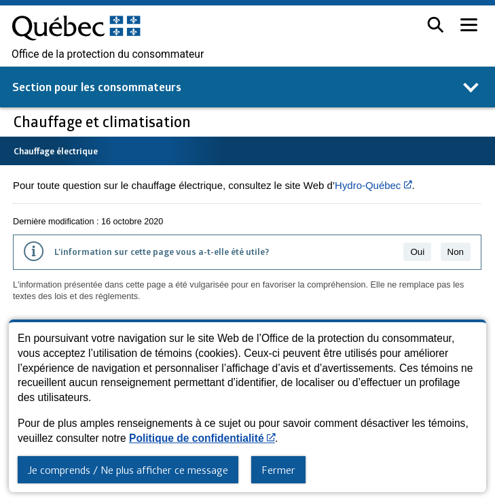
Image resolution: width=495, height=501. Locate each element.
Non (455, 252)
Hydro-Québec (373, 185)
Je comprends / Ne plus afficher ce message (128, 470)
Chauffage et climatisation (104, 121)
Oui (417, 252)
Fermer (278, 470)
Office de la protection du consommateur (108, 54)
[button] (435, 25)
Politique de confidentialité (202, 438)
